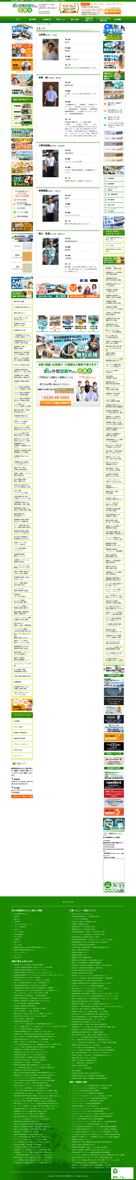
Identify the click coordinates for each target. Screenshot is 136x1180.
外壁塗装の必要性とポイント (80, 952)
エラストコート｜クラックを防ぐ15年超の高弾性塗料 (88, 1111)
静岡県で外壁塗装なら (21, 732)
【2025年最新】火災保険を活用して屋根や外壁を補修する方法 (90, 947)
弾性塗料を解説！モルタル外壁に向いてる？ (114, 631)
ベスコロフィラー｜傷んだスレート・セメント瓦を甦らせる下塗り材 (92, 1096)
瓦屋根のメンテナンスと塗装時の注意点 (22, 561)
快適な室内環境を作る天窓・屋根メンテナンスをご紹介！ (89, 1019)
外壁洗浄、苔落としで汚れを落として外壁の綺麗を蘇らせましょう (91, 1055)
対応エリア (17, 942)
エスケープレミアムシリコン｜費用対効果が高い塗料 (87, 1101)
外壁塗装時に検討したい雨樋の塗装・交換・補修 (22, 503)
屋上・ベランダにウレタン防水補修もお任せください (22, 635)
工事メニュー (61, 19)
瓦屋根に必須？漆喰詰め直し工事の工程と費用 (85, 1001)
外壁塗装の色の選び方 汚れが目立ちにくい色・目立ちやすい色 (32, 972)
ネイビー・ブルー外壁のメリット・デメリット (113, 590)
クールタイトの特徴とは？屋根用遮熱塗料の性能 (114, 648)
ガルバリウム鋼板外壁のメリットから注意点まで (113, 365)
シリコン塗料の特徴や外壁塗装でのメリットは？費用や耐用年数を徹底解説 (94, 1126)
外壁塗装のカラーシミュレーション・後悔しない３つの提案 (31, 980)
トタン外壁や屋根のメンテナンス (20, 549)
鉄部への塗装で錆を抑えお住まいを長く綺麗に (22, 572)
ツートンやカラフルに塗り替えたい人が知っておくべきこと (115, 125)
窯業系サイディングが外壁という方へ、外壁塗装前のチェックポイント (93, 1165)
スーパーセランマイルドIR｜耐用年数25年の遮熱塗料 (88, 1093)
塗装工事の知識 (19, 301)
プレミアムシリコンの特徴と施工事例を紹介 (113, 642)
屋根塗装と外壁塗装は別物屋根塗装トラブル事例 (22, 451)
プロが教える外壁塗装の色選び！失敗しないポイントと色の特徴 (33, 967)
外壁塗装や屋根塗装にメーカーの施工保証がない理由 (114, 411)
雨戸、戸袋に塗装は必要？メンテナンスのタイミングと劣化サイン (91, 1052)
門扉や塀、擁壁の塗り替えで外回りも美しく (85, 970)
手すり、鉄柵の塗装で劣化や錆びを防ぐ (21, 584)
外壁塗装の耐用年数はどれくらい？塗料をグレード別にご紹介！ (33, 1031)
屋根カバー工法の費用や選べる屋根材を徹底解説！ (87, 962)
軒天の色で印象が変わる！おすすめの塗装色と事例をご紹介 (89, 1016)
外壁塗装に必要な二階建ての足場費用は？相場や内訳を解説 (89, 1078)
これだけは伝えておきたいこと (23, 924)
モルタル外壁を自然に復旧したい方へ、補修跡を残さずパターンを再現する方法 (37, 1044)
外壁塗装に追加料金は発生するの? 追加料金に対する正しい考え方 (91, 983)
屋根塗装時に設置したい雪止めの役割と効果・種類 (22, 509)
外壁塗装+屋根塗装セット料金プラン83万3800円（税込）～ (89, 932)
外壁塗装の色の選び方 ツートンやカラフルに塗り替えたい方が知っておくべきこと (38, 975)
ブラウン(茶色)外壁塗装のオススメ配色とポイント (114, 619)
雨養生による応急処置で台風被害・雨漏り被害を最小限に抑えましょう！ (35, 1126)
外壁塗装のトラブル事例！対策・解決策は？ (114, 573)
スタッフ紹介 (47, 24)
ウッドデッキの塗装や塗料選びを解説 (21, 589)
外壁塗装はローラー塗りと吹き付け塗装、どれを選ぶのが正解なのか (34, 1075)
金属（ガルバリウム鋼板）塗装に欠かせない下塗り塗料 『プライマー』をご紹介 (96, 1160)
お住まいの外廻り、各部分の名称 (24, 1018)
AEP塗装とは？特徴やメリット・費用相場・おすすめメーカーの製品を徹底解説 (95, 1137)
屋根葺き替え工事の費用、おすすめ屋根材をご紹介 (87, 960)
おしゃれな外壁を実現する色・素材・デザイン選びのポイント (32, 1137)
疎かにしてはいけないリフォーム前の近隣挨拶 (113, 331)
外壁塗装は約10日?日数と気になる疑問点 (113, 325)
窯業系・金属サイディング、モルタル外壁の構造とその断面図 (32, 1085)
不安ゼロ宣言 (18, 937)
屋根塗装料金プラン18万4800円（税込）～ (84, 929)
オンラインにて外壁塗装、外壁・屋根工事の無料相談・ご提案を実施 (92, 978)
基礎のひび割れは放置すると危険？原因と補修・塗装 (30, 1129)
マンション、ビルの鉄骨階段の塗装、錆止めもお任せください (90, 1037)
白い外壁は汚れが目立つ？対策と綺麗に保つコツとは (114, 608)
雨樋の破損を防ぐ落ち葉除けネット (19, 515)
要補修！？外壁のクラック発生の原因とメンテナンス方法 (31, 1042)
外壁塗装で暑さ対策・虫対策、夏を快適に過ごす (86, 1073)
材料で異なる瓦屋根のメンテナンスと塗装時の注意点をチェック (91, 1004)
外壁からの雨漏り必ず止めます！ (81, 950)
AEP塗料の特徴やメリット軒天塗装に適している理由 (114, 659)
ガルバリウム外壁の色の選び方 (112, 371)
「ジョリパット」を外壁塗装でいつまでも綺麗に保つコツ (31, 1088)
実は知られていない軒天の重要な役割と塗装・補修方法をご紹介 (91, 1014)
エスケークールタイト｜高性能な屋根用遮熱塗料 (86, 1103)
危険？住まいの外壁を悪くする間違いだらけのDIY (114, 446)
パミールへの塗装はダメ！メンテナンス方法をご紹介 (114, 538)
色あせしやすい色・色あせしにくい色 (114, 118)
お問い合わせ (18, 750)
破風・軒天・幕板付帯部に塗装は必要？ (21, 468)
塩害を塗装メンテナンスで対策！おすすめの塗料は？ (30, 1114)
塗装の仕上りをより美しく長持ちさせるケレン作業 (22, 440)
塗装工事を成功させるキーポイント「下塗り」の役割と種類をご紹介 (92, 1157)
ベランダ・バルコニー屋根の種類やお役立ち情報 (22, 618)
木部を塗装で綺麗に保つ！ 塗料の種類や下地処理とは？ (30, 1116)
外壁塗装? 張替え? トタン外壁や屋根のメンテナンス (87, 991)
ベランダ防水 (22, 123)
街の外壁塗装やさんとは (21, 914)
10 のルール (17, 929)
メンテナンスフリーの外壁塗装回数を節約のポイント (114, 360)
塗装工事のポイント (20, 313)
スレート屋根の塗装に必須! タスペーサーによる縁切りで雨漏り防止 (34, 1067)
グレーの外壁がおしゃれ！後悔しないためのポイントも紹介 (31, 1142)
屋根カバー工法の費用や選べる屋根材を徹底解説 (22, 359)
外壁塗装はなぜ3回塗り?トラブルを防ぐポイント (22, 463)
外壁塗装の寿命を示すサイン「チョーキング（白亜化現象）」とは (33, 1039)
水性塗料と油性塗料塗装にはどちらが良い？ (113, 475)
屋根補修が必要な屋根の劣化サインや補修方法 (22, 520)
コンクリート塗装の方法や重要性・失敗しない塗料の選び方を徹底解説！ (93, 1050)
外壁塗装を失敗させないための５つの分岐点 (27, 977)
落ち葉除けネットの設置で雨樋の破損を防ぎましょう (87, 1029)
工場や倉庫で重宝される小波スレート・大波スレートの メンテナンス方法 (36, 1093)
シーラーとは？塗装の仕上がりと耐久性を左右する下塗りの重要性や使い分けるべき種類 (98, 1155)
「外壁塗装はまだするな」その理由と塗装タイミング (22, 336)
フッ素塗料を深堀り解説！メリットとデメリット (114, 625)
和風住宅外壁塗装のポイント (112, 486)
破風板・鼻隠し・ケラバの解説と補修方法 (22, 474)
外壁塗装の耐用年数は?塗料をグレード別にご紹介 (22, 370)
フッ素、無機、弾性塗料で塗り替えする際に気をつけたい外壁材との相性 (35, 1090)
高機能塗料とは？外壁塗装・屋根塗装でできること (22, 445)
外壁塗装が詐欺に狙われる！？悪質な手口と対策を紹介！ (31, 1060)
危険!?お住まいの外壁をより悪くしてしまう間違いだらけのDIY (32, 1013)
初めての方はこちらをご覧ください (82, 914)
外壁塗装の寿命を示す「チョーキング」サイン (22, 417)
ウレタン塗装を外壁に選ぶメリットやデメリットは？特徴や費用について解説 (95, 1131)
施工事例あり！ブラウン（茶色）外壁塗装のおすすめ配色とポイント (34, 1152)
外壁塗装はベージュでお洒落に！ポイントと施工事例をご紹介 (32, 1150)
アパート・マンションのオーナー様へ (113, 244)
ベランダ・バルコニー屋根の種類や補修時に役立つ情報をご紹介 (33, 1098)
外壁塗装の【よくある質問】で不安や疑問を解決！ (29, 964)
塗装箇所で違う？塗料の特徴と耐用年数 (113, 383)
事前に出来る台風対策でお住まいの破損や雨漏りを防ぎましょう (33, 1124)
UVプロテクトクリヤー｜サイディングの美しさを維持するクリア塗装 (92, 1114)
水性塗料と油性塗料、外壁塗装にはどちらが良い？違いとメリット (91, 1150)
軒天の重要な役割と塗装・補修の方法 (20, 480)
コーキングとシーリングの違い (22, 664)
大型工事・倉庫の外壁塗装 (79, 1065)
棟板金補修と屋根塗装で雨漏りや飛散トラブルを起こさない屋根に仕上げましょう (38, 1096)
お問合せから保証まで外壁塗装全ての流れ (84, 921)
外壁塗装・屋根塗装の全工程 (80, 924)
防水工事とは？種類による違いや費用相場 (22, 624)
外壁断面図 (17, 682)
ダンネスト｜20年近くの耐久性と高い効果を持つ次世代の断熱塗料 (91, 1116)
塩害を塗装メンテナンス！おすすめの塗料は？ (22, 653)
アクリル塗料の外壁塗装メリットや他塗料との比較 (22, 388)
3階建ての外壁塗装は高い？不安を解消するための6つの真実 (32, 998)
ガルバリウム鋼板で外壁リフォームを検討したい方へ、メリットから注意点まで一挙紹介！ (41, 1026)
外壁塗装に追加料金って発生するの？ (112, 290)
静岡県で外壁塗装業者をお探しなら (24, 950)
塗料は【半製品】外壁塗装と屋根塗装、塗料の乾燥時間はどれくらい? (35, 1072)
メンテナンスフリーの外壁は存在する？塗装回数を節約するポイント (34, 1024)
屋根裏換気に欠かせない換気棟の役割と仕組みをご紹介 (30, 1111)
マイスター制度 (18, 932)
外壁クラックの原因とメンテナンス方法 (21, 422)
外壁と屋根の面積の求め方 (22, 676)
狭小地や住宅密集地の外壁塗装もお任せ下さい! (22, 538)
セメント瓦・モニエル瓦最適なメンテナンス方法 (22, 566)
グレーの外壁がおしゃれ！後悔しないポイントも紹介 (114, 596)
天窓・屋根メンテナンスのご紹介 (21, 491)
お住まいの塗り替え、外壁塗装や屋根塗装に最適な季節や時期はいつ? (35, 1036)
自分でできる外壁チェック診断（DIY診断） (27, 1011)
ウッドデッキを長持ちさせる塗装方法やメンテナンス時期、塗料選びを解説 (94, 1042)
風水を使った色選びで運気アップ (115, 104)
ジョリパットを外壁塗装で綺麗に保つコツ (114, 498)
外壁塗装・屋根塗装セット (22, 117)
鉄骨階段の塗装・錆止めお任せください (22, 578)
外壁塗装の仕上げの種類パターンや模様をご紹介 (113, 636)
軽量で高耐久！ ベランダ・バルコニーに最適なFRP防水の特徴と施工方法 (36, 1103)
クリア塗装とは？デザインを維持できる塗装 (22, 405)
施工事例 (32, 19)
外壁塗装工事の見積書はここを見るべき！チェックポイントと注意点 (92, 939)
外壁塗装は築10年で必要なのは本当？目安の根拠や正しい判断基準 (34, 988)
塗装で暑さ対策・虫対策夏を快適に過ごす (22, 411)
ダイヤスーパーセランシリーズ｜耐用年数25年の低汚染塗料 (89, 1098)
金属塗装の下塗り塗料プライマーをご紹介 (113, 394)
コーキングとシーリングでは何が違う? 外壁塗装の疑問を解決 (32, 1077)
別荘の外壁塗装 (76, 1070)
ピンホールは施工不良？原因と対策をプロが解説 (22, 434)
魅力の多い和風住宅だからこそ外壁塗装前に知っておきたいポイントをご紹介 (95, 998)
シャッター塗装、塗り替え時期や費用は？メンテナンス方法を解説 (91, 1047)
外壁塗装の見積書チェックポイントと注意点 (114, 308)
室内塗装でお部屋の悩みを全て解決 (82, 973)
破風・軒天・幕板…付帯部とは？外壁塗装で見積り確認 (88, 1009)
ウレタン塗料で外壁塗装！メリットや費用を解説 (22, 393)
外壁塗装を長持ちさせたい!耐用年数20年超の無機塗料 (114, 406)
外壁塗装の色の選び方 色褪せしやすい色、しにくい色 (30, 970)
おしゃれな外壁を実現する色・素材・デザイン (114, 584)
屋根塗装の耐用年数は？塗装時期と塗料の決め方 (113, 579)
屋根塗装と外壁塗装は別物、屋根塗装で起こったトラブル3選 (32, 1065)
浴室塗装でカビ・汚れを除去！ (20, 595)
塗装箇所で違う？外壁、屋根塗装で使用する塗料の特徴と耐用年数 (91, 1142)
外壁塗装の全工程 (19, 330)
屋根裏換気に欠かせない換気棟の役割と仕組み (22, 647)
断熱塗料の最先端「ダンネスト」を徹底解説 (114, 550)
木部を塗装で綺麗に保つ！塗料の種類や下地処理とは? (115, 533)
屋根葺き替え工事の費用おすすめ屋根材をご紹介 (22, 353)
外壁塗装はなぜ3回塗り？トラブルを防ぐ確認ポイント (30, 1054)
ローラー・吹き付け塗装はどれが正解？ (112, 504)
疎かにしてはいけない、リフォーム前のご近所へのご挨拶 (31, 993)
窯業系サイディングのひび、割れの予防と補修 (113, 458)
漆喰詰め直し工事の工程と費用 (112, 492)
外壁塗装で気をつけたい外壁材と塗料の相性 (22, 687)
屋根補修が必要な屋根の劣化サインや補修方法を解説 (87, 1032)
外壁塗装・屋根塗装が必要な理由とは (25, 1006)
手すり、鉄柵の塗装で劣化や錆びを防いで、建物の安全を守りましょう (93, 1039)
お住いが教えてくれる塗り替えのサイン (21, 318)
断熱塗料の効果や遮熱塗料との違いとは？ (113, 544)
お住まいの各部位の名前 (22, 365)
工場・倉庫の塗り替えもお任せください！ (114, 238)
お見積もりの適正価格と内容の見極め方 (113, 313)
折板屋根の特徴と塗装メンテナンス (19, 555)
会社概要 (117, 19)
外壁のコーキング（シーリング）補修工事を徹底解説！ (88, 986)
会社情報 (16, 939)
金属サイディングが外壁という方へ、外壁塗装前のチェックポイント (92, 1167)
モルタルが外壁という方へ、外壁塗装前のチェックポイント (89, 1162)
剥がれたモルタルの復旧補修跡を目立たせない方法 (22, 428)
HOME (39, 24)
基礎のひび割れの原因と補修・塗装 (111, 567)
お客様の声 (46, 19)
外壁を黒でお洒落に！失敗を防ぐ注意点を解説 (113, 602)
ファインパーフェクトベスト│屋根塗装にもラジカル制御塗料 (90, 1088)
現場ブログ (17, 919)
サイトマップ (18, 755)
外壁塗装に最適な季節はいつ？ (22, 382)
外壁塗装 (22, 105)
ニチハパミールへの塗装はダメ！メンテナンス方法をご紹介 (31, 1119)
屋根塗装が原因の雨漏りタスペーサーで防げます (22, 532)
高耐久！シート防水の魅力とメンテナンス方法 (22, 641)
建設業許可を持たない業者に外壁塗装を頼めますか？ (30, 947)
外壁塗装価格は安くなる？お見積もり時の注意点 (22, 342)
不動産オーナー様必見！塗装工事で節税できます (113, 417)
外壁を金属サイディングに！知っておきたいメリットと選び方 (90, 988)
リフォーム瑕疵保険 (20, 926)
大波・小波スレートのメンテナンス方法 (21, 693)
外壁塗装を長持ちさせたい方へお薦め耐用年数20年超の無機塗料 (91, 1152)
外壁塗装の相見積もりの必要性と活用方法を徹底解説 (30, 1057)
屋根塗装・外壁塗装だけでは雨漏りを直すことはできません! (32, 1000)
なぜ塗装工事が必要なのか (22, 307)
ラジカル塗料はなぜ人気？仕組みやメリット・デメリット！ (31, 1160)
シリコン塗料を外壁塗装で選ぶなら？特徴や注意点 (22, 399)
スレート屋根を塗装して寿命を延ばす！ (83, 1063)
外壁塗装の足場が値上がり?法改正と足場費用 (115, 429)
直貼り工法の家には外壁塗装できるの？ (112, 463)
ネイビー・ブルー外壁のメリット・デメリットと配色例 (30, 1139)
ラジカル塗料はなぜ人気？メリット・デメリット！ (114, 654)
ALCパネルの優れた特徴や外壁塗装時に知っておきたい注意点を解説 (34, 1080)
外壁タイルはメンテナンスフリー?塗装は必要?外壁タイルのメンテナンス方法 (95, 996)
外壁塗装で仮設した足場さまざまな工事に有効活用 (114, 423)
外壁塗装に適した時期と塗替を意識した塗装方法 (22, 376)
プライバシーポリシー (21, 744)
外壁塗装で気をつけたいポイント (22, 457)
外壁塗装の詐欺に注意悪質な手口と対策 (113, 319)
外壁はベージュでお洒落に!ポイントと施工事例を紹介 (114, 613)
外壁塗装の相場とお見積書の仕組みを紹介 (113, 302)
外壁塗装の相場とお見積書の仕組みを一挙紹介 (85, 937)
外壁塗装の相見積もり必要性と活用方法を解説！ (114, 296)
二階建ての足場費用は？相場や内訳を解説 (113, 435)
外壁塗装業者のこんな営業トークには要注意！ (114, 440)
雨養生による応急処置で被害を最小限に (113, 561)
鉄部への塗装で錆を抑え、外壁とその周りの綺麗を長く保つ (89, 1034)
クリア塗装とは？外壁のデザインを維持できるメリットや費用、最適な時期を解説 (96, 1134)
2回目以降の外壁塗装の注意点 (111, 377)
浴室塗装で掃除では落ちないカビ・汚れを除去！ (86, 1045)
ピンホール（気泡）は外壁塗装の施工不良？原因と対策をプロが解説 (34, 1047)
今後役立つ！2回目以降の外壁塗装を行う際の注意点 (87, 968)
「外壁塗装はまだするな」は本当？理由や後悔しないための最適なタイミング (37, 990)
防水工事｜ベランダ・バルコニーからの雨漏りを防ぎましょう (90, 975)
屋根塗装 (22, 111)
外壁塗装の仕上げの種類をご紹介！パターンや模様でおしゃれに (33, 1162)
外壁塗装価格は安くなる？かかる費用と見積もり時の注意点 (89, 942)
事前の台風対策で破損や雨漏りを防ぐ (112, 556)
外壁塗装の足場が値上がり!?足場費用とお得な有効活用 (88, 1076)
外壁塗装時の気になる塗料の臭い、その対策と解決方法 (30, 995)
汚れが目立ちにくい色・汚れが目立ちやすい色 (115, 111)
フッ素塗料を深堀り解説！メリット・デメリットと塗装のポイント (33, 1155)
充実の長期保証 (18, 934)
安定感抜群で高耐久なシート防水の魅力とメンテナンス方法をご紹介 (34, 1108)
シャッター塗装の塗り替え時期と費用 (20, 601)
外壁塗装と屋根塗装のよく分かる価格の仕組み (85, 916)
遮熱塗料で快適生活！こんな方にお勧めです (85, 1106)
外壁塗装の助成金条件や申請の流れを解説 (113, 279)
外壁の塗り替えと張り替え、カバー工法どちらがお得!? (30, 1016)
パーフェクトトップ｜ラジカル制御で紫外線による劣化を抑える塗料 (92, 1085)
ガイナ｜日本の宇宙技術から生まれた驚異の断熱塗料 (87, 1119)
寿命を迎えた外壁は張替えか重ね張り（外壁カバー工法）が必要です (92, 965)
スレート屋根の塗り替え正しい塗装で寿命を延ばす (22, 526)
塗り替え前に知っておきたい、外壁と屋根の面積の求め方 (31, 1083)
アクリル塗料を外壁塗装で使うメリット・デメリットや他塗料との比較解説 (94, 1129)
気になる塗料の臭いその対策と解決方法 (112, 337)
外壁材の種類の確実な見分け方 (111, 354)
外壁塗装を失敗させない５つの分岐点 (113, 285)
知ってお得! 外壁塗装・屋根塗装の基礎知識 (27, 1003)
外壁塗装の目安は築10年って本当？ (20, 324)
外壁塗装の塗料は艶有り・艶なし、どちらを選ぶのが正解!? (89, 1147)
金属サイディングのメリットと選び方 (20, 543)
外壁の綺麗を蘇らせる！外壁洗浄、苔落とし (113, 515)
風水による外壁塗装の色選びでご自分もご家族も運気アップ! (32, 982)
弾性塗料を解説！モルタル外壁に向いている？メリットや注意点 (33, 1157)
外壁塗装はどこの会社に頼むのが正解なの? (27, 1070)
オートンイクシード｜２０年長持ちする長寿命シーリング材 (89, 1124)
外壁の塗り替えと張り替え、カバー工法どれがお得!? (113, 348)
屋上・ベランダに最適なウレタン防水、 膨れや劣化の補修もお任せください (36, 1106)
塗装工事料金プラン (89, 19)
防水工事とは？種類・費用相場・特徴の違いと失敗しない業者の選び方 (35, 1101)
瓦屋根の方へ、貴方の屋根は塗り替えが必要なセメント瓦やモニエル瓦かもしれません (97, 1006)
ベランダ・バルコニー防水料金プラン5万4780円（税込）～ (89, 934)
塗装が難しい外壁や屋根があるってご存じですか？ (114, 452)
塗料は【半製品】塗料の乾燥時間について (22, 659)
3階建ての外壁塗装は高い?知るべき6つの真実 (114, 342)
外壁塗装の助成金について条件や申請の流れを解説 (87, 980)
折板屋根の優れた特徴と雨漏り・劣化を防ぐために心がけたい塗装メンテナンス (95, 993)
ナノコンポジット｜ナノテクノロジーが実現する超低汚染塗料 (90, 1108)
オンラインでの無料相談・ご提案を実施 (113, 267)
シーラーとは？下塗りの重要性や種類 (113, 400)
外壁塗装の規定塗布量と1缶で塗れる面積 (113, 510)
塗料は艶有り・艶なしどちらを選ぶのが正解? (113, 469)
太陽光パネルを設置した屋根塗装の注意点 (113, 527)
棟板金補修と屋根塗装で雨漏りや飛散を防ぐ (22, 613)
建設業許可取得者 (19, 738)
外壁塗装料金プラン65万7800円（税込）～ (84, 926)
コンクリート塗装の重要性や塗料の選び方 (21, 607)
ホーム (18, 19)
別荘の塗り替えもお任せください (114, 250)
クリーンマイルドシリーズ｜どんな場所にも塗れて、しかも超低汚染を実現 (94, 1121)
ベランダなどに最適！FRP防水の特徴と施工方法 (22, 630)
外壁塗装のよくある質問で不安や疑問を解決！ (114, 273)
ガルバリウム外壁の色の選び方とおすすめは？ (28, 1029)
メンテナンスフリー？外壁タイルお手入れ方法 (113, 481)
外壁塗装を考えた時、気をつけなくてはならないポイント (31, 1052)
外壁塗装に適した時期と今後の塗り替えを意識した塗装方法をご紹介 (34, 1034)
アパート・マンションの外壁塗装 (81, 1068)
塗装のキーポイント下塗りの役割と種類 (112, 388)
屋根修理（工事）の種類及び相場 (20, 347)
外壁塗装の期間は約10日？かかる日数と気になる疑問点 (30, 985)
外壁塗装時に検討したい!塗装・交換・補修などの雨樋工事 (89, 1024)
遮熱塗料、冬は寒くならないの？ (81, 1139)
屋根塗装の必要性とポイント (80, 955)
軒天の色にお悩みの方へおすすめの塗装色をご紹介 (22, 486)
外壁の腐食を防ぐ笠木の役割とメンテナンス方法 (22, 497)
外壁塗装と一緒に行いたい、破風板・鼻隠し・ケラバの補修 (89, 1011)
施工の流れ (75, 19)
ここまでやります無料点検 (103, 19)
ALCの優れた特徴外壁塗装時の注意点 (20, 670)
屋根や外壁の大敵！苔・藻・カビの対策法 (113, 521)
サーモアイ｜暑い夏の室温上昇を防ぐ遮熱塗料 (85, 1090)
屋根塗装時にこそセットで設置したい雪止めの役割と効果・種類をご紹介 (93, 1027)
